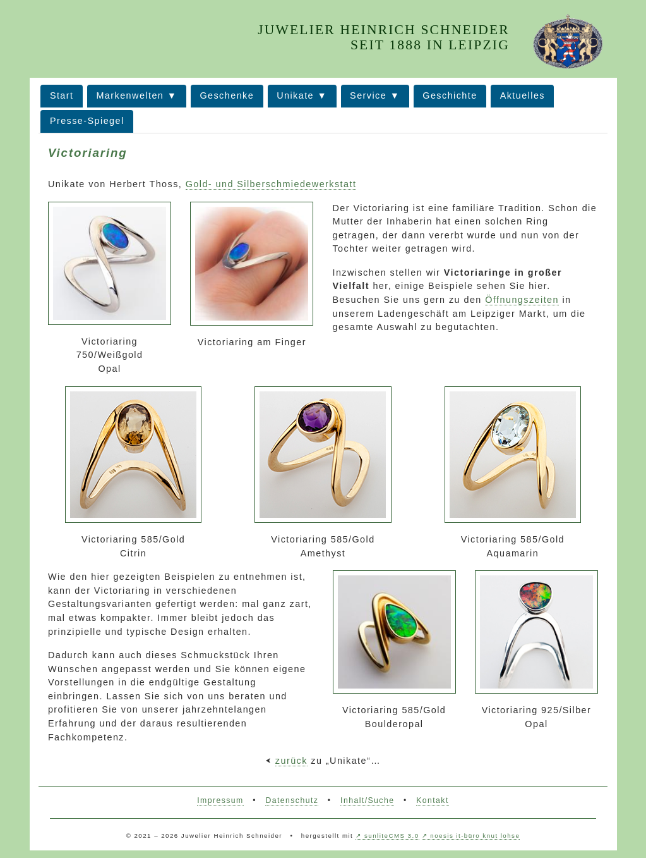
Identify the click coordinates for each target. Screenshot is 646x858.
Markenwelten (130, 95)
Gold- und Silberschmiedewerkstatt (271, 184)
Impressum (220, 800)
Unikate (295, 95)
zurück (291, 761)
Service (368, 95)
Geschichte (449, 95)
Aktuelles (522, 95)
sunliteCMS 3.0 (391, 835)
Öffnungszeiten (522, 300)
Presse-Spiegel (87, 121)
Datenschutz (291, 800)
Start (62, 95)
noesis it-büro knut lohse (475, 835)
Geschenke (227, 95)
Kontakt (432, 800)
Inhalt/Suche (367, 800)
